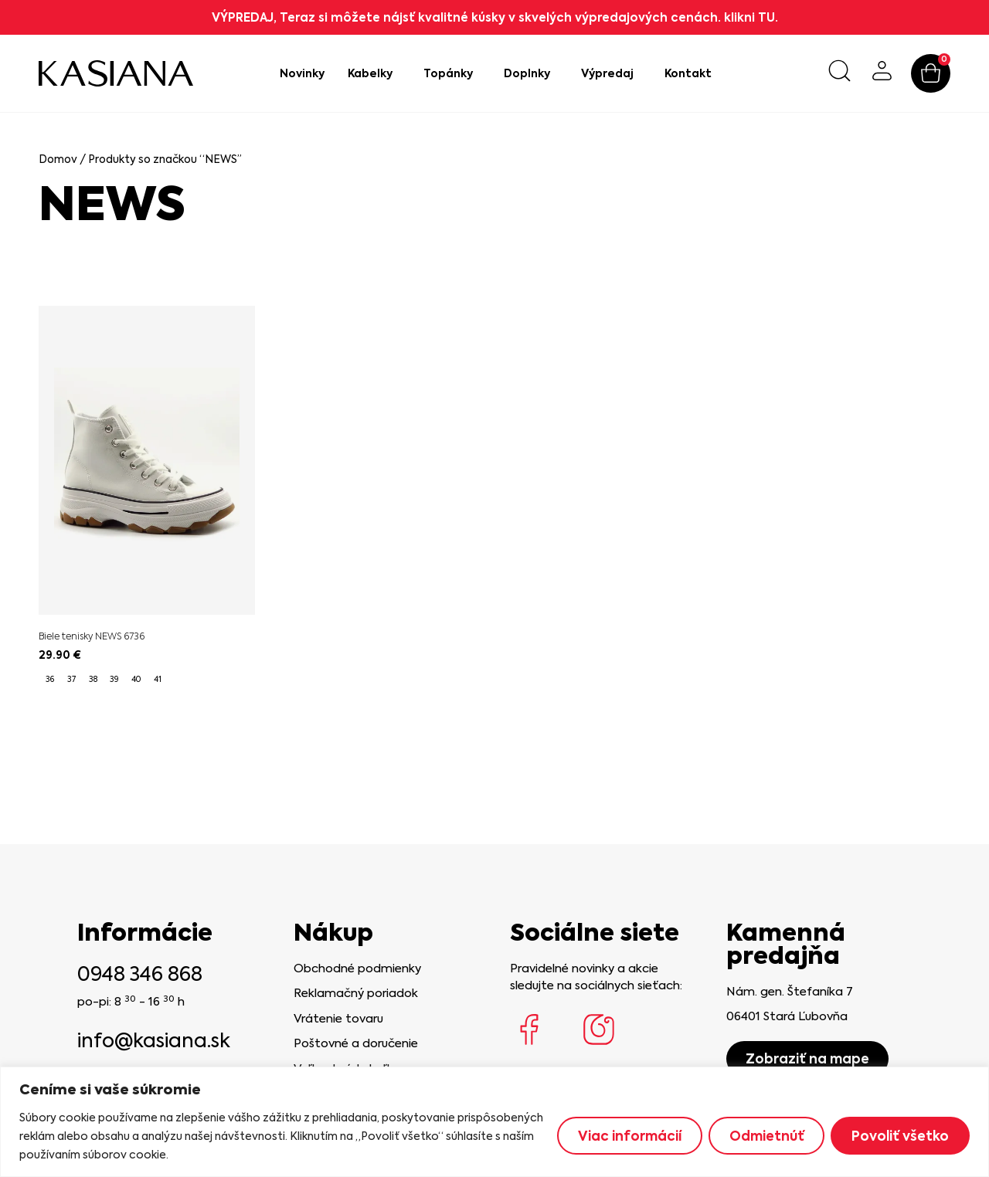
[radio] (49, 679)
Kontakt (688, 73)
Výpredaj (611, 73)
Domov (58, 159)
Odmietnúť (766, 1136)
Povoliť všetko (900, 1136)
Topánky (452, 73)
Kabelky (374, 73)
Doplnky (531, 73)
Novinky (302, 73)
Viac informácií (629, 1136)
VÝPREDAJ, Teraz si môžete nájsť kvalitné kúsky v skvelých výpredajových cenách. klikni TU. (495, 17)
